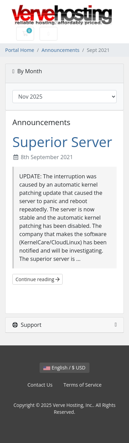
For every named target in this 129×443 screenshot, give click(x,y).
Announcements (60, 50)
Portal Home (19, 50)
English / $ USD (64, 367)
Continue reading (37, 279)
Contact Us (40, 384)
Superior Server (62, 141)
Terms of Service (83, 384)
